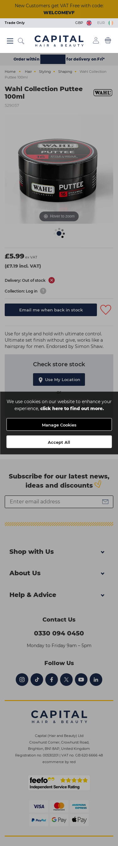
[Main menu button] (10, 41)
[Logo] (59, 40)
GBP (84, 22)
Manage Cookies (59, 424)
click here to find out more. (72, 408)
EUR (105, 22)
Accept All (59, 442)
